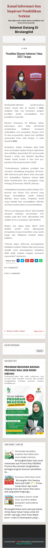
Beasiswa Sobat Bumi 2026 (28, 477)
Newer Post (12, 331)
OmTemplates (25, 542)
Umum (25, 48)
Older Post (38, 331)
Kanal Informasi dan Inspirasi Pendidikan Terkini (24, 11)
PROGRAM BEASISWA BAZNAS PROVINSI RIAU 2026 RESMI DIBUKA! (22, 370)
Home (22, 331)
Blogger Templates (24, 544)
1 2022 (40, 108)
